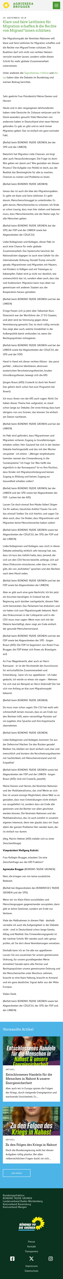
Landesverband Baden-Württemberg (23, 1201)
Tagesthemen (31, 72)
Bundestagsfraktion (13, 1195)
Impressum (31, 1266)
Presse (31, 1241)
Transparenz (31, 1251)
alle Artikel (17, 1173)
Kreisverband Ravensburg (17, 1204)
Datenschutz (31, 1270)
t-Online (44, 72)
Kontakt (31, 1246)
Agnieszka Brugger (25, 5)
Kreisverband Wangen (15, 1207)
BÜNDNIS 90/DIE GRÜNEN (17, 1198)
